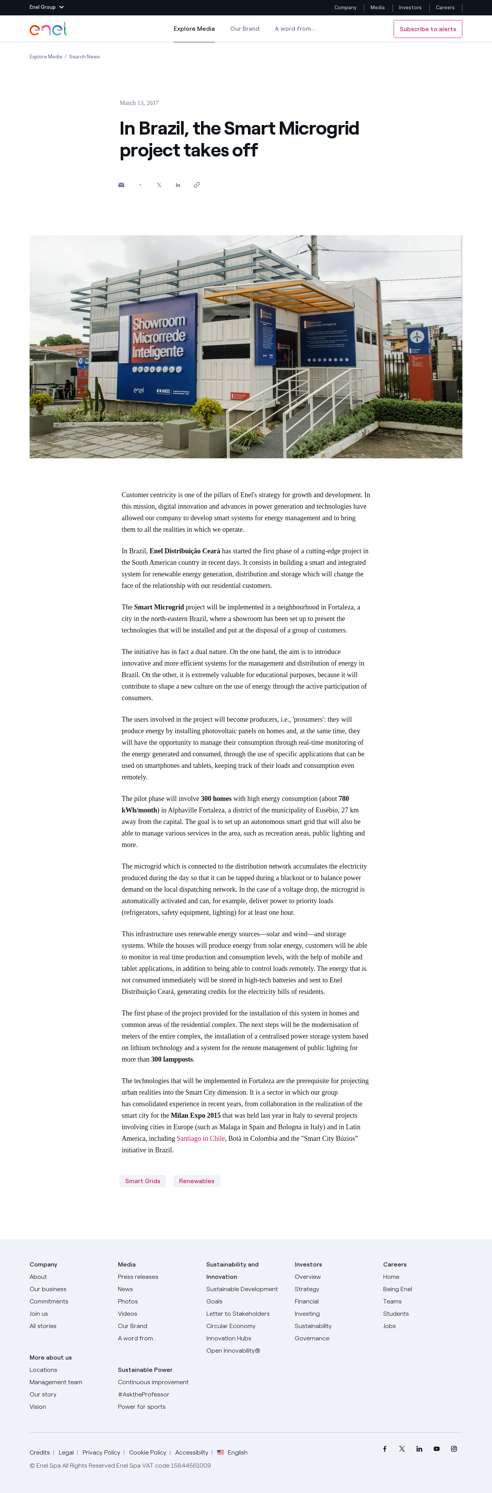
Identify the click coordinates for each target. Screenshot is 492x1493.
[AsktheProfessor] (157, 1394)
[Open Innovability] (246, 1351)
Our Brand (244, 28)
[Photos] (157, 1301)
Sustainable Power (145, 1369)
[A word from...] (157, 1338)
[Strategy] (334, 1289)
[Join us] (69, 1314)
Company (345, 7)
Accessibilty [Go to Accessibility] (191, 1452)
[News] (157, 1289)
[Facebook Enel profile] (384, 1449)
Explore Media (194, 34)
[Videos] (157, 1314)
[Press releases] (157, 1277)
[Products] (69, 1289)
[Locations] (69, 1370)
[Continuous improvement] (157, 1382)
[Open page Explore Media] (46, 57)
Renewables (196, 1181)
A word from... (295, 28)
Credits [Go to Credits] (40, 1452)
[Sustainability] (334, 1326)
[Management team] (69, 1382)
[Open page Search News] (84, 57)
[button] (46, 7)
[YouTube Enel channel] (436, 1449)
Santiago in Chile (201, 1138)
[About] (69, 1277)
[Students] (422, 1314)
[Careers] (422, 1277)
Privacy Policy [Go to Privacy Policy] (101, 1452)
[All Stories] (69, 1326)
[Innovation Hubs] (246, 1338)
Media (378, 7)
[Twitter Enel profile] (402, 1449)
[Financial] (334, 1301)
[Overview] (334, 1277)
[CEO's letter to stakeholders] (246, 1314)
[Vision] (69, 1407)
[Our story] (69, 1394)
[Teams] (422, 1301)
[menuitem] (384, 1449)
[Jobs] (422, 1326)
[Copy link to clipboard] (196, 184)
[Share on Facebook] (140, 184)
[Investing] (334, 1314)
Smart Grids (142, 1181)
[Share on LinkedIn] (177, 184)
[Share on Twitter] (159, 184)
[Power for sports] (157, 1407)
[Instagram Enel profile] (453, 1449)
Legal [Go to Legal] (66, 1452)
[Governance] (334, 1338)
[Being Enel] (422, 1289)
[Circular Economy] (246, 1326)
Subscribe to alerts (428, 29)
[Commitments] (69, 1301)
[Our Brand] (157, 1326)
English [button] (232, 1453)
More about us (51, 1357)
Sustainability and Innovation (232, 1270)
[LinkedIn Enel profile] (419, 1449)
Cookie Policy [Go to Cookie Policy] (147, 1452)
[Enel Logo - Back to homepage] (49, 29)
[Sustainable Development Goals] (246, 1295)
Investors (410, 7)
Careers (446, 7)
